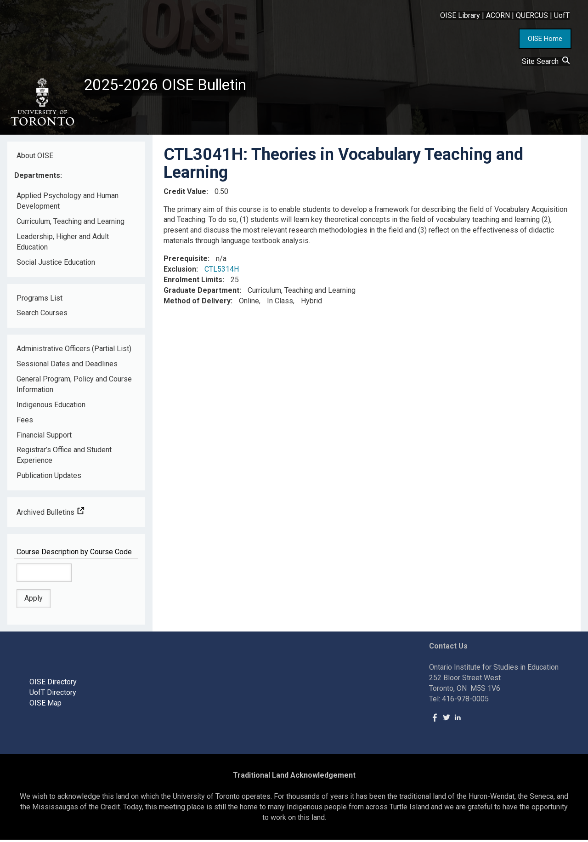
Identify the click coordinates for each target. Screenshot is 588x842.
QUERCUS (532, 15)
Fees (25, 422)
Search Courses (42, 315)
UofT (562, 15)
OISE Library (460, 15)
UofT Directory (52, 695)
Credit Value (185, 193)
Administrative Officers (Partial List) (74, 351)
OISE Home (545, 38)
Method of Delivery (197, 303)
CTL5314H (221, 271)
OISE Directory (53, 684)
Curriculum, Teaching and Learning (70, 224)
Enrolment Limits (193, 282)
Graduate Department (201, 292)
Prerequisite (186, 261)
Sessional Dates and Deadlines (67, 366)
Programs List (39, 300)
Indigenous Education (51, 407)
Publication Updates (49, 478)
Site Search (546, 61)
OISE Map (45, 705)
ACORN (498, 15)
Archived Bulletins (51, 515)
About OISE (35, 158)
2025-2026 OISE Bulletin (171, 86)
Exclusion (180, 271)
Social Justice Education (56, 264)
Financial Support (44, 437)
